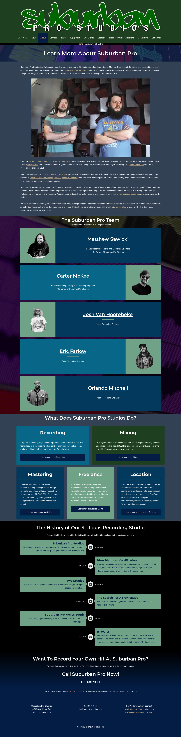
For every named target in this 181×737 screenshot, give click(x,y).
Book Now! (56, 691)
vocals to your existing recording (124, 194)
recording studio (137, 165)
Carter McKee (73, 276)
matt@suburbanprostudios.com (139, 712)
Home (46, 691)
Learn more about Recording (53, 457)
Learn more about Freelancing (90, 509)
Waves (50, 178)
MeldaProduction (69, 178)
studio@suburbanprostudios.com (139, 709)
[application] (162, 38)
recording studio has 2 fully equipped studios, (49, 161)
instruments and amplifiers (55, 174)
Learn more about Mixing (128, 457)
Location (80, 691)
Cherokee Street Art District (76, 70)
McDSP (57, 178)
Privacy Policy (119, 691)
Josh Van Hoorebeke (108, 314)
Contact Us (132, 691)
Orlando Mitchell (108, 388)
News (65, 691)
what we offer (120, 207)
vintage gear (32, 165)
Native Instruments (38, 178)
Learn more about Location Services (141, 512)
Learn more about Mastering (40, 512)
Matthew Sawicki (108, 239)
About (72, 691)
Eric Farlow (73, 351)
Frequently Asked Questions (98, 691)
